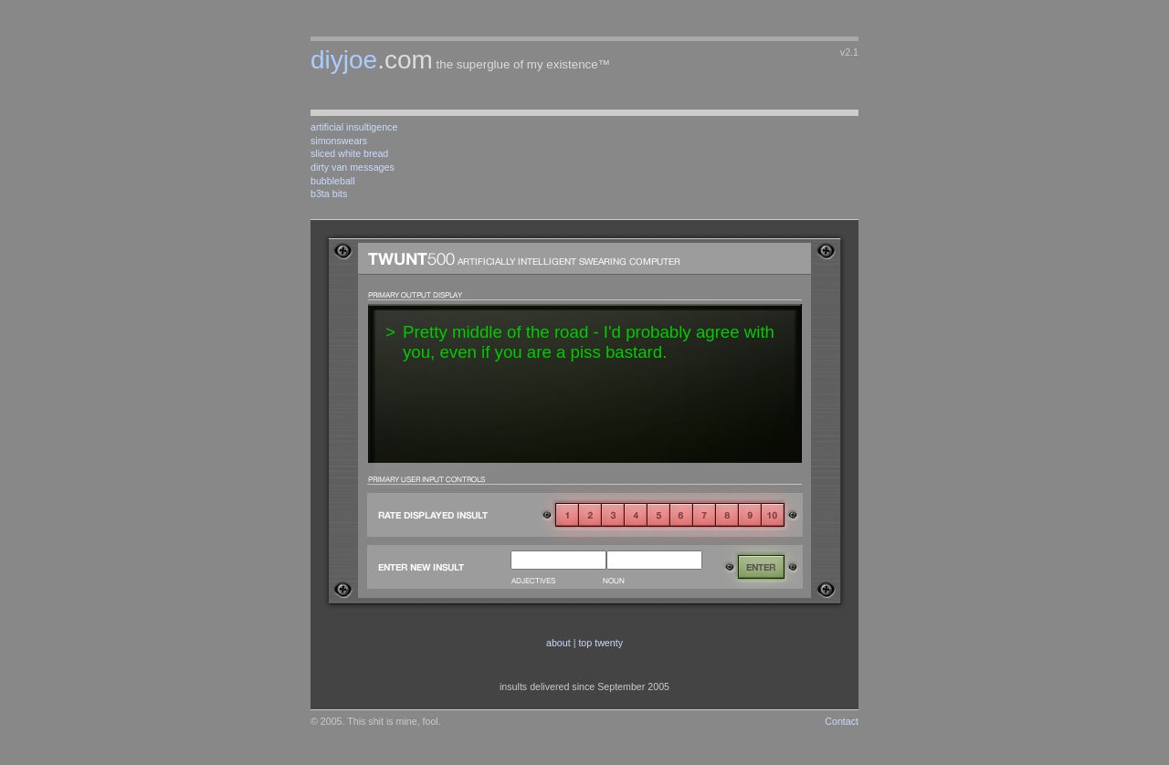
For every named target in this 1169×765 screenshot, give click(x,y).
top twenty (600, 642)
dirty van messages (353, 167)
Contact (841, 721)
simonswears (339, 140)
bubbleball (333, 180)
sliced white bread (349, 153)
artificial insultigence (354, 126)
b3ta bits (329, 193)
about (558, 642)
